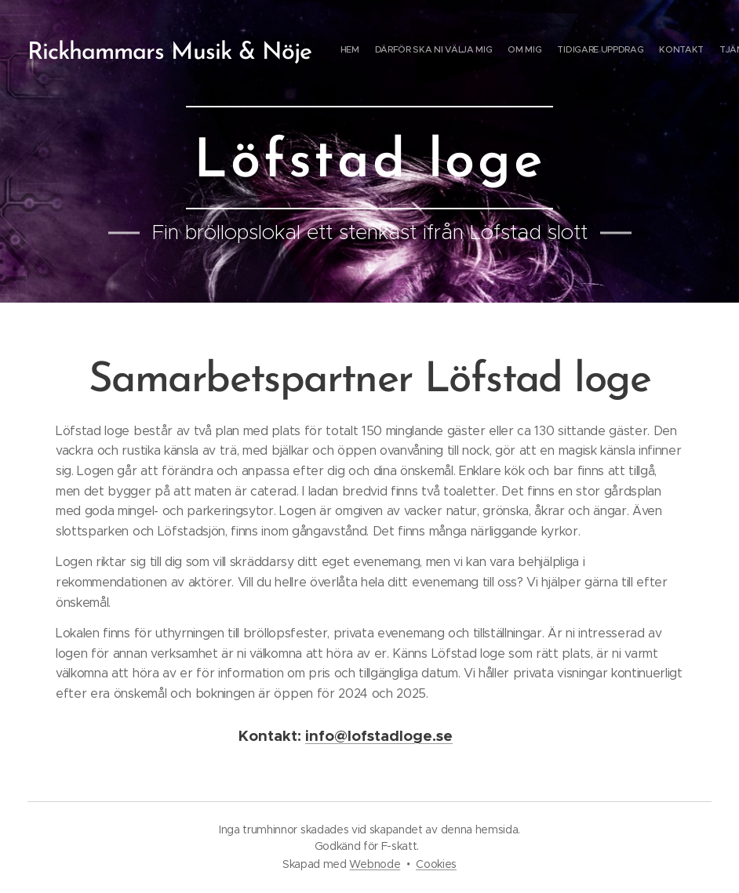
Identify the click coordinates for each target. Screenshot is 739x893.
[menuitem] (619, 51)
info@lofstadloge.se (379, 736)
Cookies (436, 864)
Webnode (374, 864)
